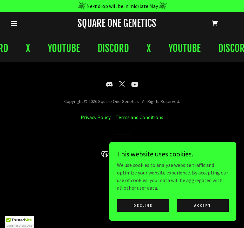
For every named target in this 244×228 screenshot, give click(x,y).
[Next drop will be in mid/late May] (122, 6)
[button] (14, 23)
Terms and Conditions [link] (139, 117)
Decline (142, 205)
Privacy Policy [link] (96, 117)
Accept (202, 205)
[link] (117, 25)
